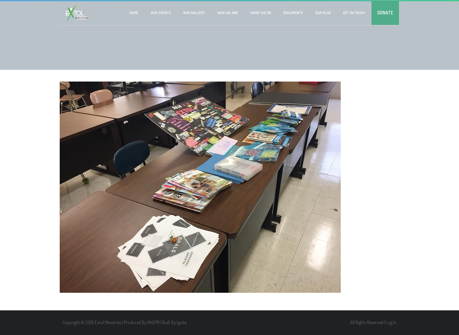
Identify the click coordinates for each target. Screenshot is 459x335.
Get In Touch (354, 12)
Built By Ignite (174, 322)
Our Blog (323, 12)
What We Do (261, 12)
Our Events (161, 12)
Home (133, 12)
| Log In (390, 322)
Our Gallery (194, 12)
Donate (385, 13)
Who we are (227, 12)
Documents (293, 12)
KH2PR (154, 322)
